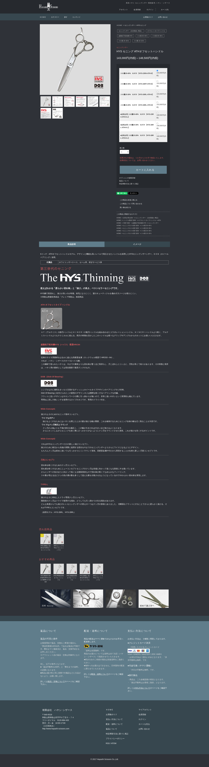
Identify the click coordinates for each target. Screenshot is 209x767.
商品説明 (72, 244)
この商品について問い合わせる (129, 204)
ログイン (148, 10)
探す (64, 17)
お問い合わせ (161, 17)
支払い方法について (114, 719)
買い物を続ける (124, 207)
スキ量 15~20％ (139, 41)
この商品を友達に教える (127, 200)
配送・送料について (99, 674)
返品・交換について (56, 681)
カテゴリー (53, 17)
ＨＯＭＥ (43, 17)
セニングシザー (130, 25)
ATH (159, 220)
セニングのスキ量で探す (131, 225)
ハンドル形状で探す (129, 220)
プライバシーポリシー (115, 738)
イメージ (137, 244)
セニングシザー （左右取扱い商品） (131, 31)
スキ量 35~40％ (142, 36)
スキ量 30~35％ (157, 36)
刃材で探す (126, 223)
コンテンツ (74, 17)
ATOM (113, 743)
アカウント (122, 10)
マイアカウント (145, 710)
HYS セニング (141, 25)
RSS (108, 743)
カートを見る (144, 724)
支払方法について (142, 688)
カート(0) (163, 10)
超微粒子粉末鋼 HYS (125, 36)
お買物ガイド (146, 17)
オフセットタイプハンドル (156, 31)
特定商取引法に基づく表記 (128, 184)
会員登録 (135, 10)
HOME (119, 218)
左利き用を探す (128, 218)
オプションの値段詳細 (127, 178)
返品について (124, 181)
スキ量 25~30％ (124, 41)
